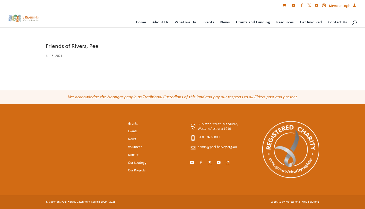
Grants (133, 124)
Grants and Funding (253, 22)
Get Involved (311, 22)
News (225, 22)
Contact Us (337, 22)
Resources (285, 22)
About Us (160, 22)
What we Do (185, 22)
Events (208, 22)
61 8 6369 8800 (209, 137)
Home (141, 22)
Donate (133, 155)
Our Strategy (137, 163)
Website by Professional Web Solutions (295, 201)
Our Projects (136, 170)
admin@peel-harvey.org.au (217, 147)
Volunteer (135, 147)
